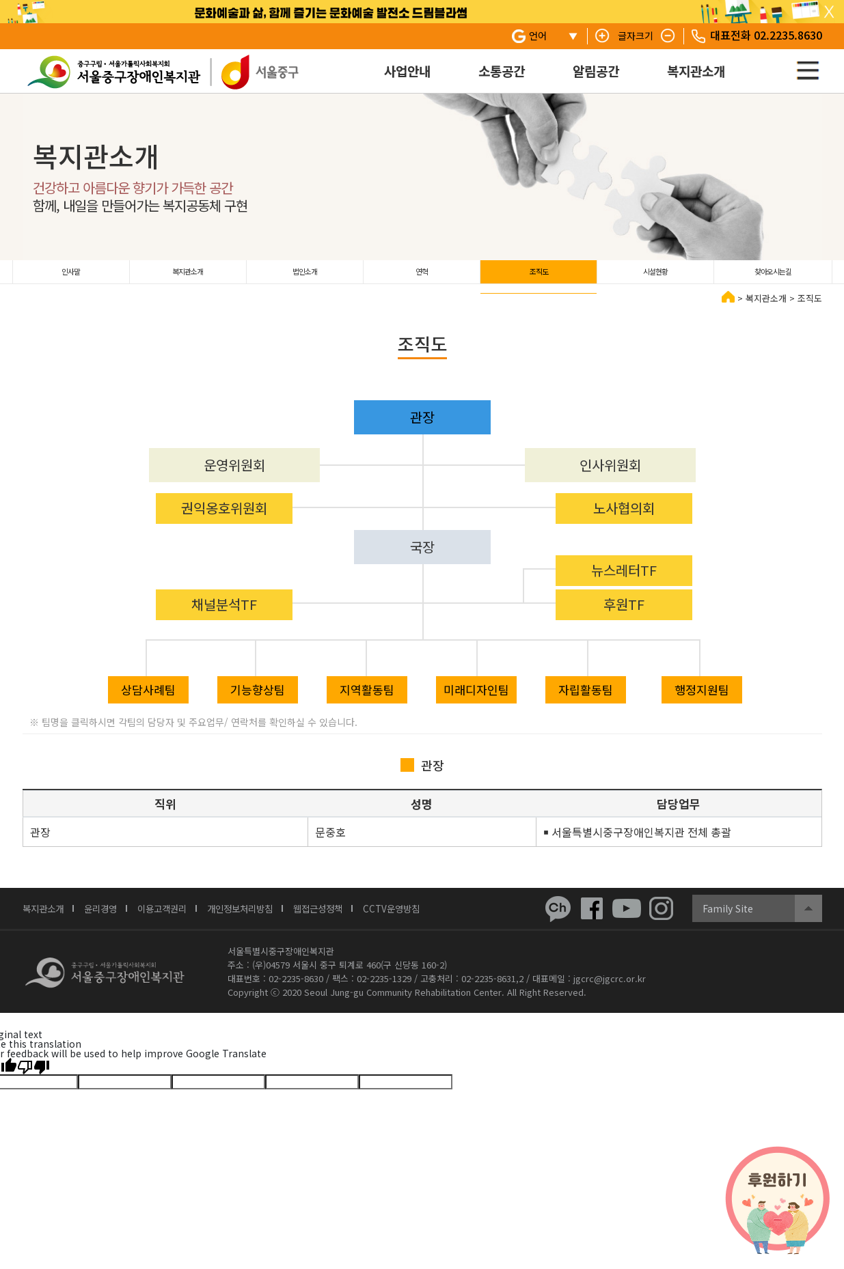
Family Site (728, 918)
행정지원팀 (702, 699)
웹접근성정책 (353, 918)
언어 (538, 35)
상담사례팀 (148, 699)
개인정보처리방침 (266, 918)
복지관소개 (696, 70)
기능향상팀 (257, 699)
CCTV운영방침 (434, 918)
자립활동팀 (585, 699)
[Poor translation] (33, 1076)
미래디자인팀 (476, 699)
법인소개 (305, 276)
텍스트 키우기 (603, 36)
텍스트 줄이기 (668, 36)
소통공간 (501, 70)
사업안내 (407, 70)
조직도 (539, 276)
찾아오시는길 (773, 276)
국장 (422, 556)
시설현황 (655, 276)
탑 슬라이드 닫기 (829, 12)
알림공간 (596, 70)
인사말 (70, 276)
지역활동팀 (367, 699)
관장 (422, 426)
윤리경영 (110, 918)
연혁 (422, 276)
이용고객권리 (178, 918)
